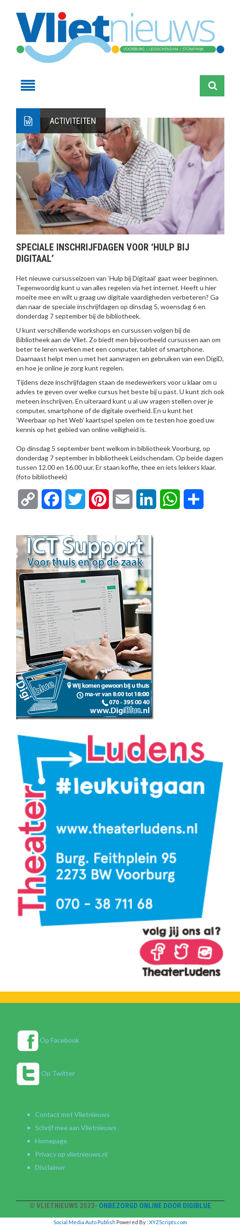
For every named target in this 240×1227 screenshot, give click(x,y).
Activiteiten (73, 121)
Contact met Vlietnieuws (72, 1114)
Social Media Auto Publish (84, 1222)
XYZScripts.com (168, 1222)
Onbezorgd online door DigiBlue (155, 1205)
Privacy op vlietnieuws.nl (71, 1154)
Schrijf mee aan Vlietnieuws (75, 1127)
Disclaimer (50, 1167)
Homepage (51, 1141)
